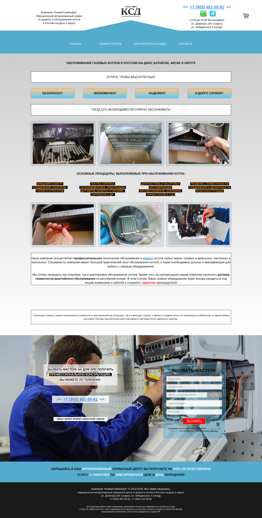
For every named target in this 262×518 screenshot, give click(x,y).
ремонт (148, 258)
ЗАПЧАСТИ (185, 44)
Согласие (174, 431)
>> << (207, 7)
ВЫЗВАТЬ (194, 421)
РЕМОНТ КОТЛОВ (110, 44)
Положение (212, 428)
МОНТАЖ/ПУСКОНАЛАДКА (150, 44)
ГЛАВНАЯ (75, 44)
